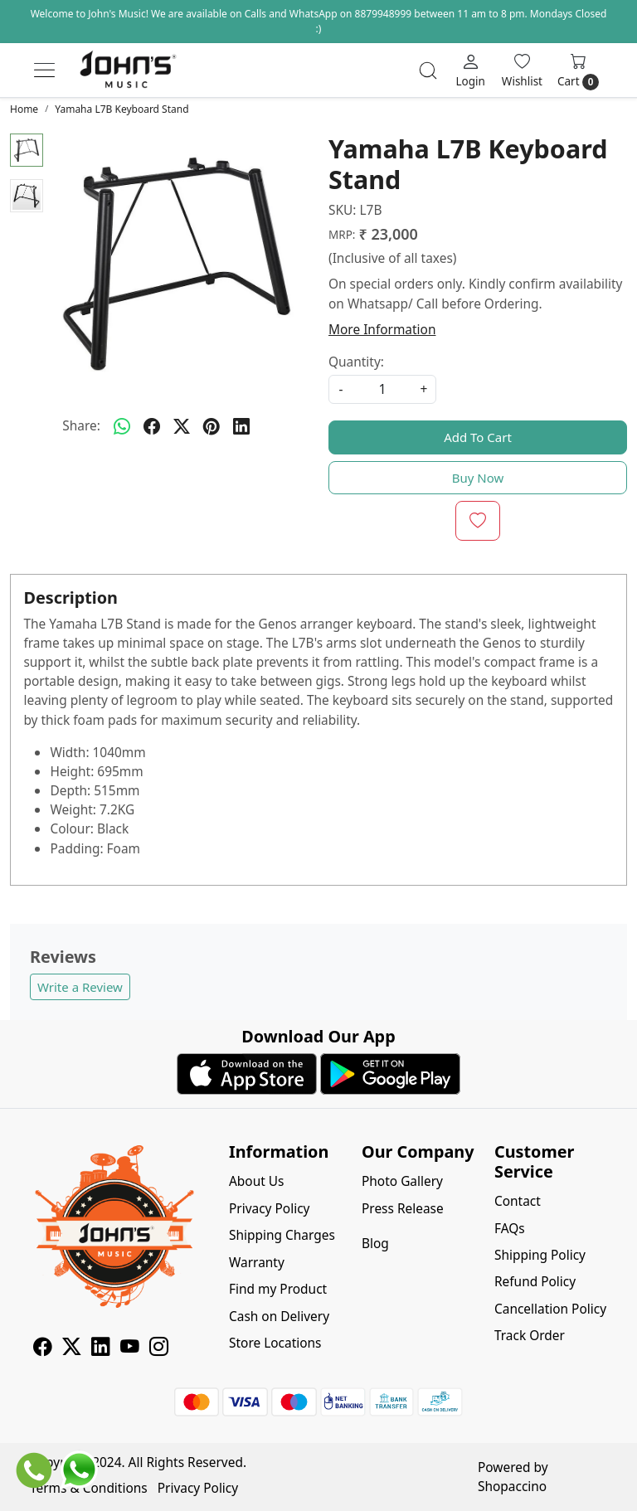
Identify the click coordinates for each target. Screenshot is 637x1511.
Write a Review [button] (80, 987)
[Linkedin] (101, 1348)
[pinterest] (211, 426)
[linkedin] (241, 426)
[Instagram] (159, 1348)
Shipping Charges (282, 1235)
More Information (381, 329)
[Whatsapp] (122, 426)
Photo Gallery (402, 1181)
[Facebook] (43, 1348)
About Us (256, 1181)
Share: (81, 425)
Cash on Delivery (279, 1316)
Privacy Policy (269, 1208)
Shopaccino (512, 1486)
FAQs (509, 1228)
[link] (428, 70)
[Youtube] (130, 1348)
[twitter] (182, 426)
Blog (375, 1243)
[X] (72, 1348)
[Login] (469, 70)
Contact (517, 1201)
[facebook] (152, 426)
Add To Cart (478, 437)
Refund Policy (535, 1281)
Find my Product (278, 1289)
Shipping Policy (540, 1255)
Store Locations (275, 1343)
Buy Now (478, 477)
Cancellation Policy (550, 1309)
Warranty (256, 1262)
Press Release (403, 1208)
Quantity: (356, 361)
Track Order (529, 1335)
